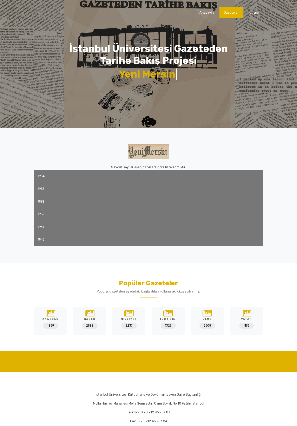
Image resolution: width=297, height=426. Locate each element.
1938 (41, 201)
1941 (41, 227)
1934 (41, 176)
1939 (41, 214)
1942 (41, 239)
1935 (41, 189)
